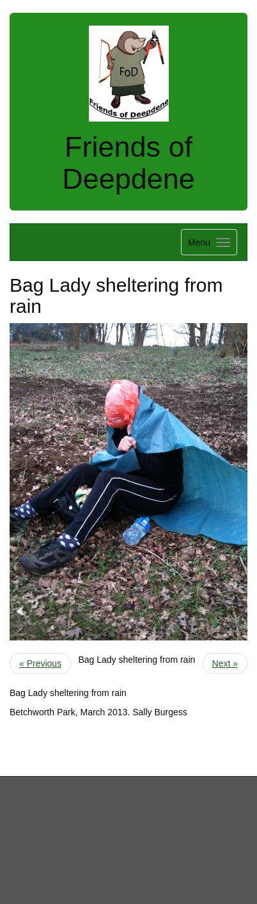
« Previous (40, 663)
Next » (225, 663)
